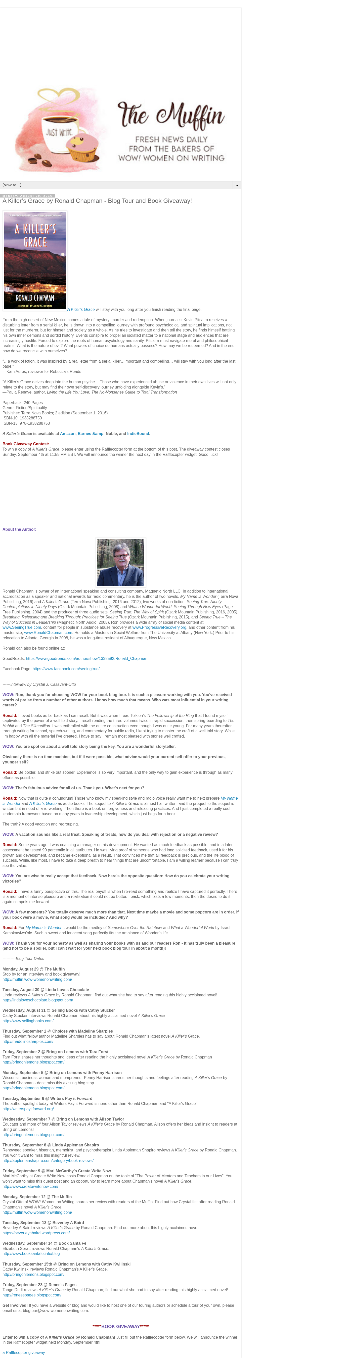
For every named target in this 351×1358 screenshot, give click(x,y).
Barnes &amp (90, 433)
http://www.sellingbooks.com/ (28, 1021)
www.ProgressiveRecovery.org (159, 627)
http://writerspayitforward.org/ (28, 1109)
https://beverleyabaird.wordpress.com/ (36, 1233)
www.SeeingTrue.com (22, 627)
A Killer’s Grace (81, 309)
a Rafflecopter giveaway (24, 1352)
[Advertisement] (120, 43)
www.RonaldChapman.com (48, 632)
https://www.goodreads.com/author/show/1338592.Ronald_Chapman (86, 658)
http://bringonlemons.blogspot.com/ (33, 1062)
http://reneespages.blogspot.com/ (32, 1295)
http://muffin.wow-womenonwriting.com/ (37, 979)
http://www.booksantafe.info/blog (31, 1253)
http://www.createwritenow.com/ (30, 1186)
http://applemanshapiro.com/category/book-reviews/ (48, 1160)
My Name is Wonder (43, 928)
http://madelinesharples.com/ (28, 1041)
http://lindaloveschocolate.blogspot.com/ (38, 1000)
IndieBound (138, 433)
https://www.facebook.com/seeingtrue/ (66, 669)
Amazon (68, 433)
